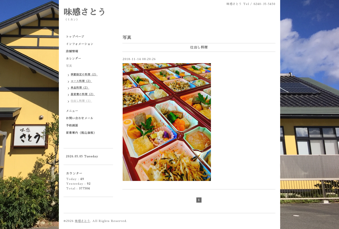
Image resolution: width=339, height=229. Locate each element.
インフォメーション (79, 44)
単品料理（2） (80, 87)
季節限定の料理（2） (84, 74)
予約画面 (72, 125)
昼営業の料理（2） (83, 94)
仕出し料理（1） (81, 101)
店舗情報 (72, 51)
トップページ (75, 36)
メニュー (72, 111)
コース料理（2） (81, 81)
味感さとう (85, 12)
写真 (69, 66)
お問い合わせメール (79, 118)
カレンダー (73, 58)
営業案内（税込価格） (81, 132)
